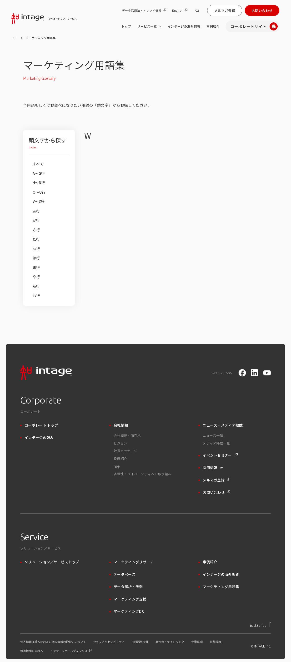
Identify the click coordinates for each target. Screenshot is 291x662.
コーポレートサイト (254, 26)
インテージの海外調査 (184, 26)
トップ (126, 26)
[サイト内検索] (197, 10)
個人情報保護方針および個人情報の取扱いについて (53, 642)
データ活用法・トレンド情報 (144, 10)
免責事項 (197, 642)
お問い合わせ (262, 10)
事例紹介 (213, 26)
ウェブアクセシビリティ (109, 642)
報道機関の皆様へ (31, 651)
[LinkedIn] (254, 372)
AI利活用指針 (140, 642)
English (179, 10)
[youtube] (267, 373)
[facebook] (242, 373)
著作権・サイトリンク (170, 642)
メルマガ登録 (224, 10)
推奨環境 (215, 642)
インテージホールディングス (70, 651)
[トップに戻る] (260, 624)
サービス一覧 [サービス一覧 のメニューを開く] (149, 26)
